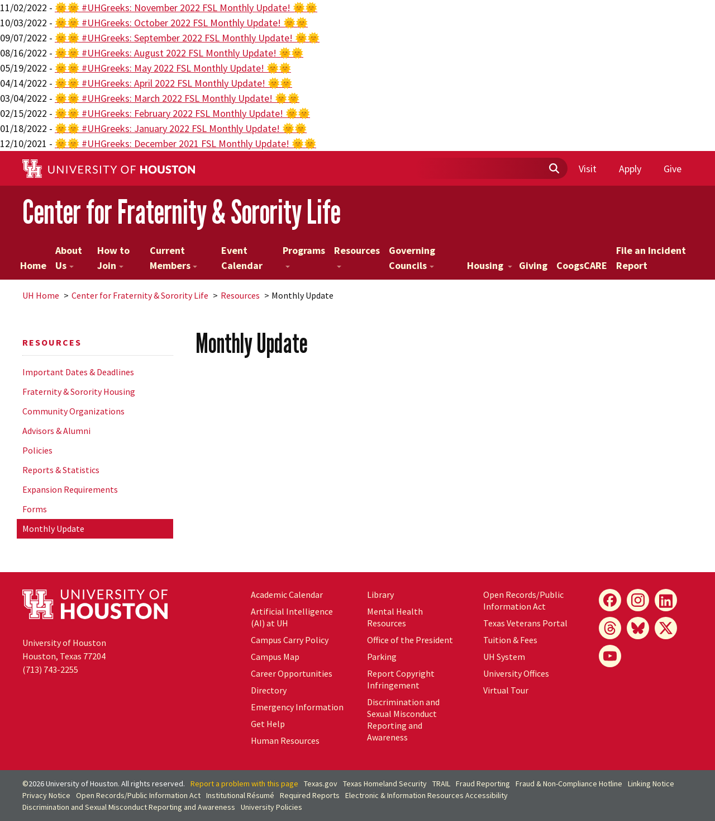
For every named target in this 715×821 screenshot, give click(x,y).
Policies (37, 450)
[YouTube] (610, 656)
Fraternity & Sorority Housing (78, 391)
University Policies (271, 807)
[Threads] (610, 628)
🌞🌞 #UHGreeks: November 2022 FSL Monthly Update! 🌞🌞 (186, 7)
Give (672, 168)
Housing (490, 265)
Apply (630, 168)
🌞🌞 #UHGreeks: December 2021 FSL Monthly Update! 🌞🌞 (185, 143)
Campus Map (275, 656)
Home (33, 265)
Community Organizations (73, 411)
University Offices (516, 673)
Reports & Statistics (60, 469)
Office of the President (410, 639)
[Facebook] (610, 600)
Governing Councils (412, 258)
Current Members (174, 258)
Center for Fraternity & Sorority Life (181, 211)
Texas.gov (320, 783)
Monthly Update (53, 528)
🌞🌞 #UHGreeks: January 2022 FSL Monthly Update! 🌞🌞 (181, 128)
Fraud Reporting (483, 783)
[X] (666, 628)
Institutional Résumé (240, 795)
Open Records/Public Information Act (523, 600)
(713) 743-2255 (50, 669)
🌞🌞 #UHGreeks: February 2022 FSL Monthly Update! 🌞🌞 (182, 113)
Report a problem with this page (244, 783)
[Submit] (553, 169)
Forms (34, 509)
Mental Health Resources (395, 617)
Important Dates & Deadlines (78, 372)
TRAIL (441, 783)
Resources (357, 256)
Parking (382, 656)
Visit (588, 168)
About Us (68, 258)
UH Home (40, 295)
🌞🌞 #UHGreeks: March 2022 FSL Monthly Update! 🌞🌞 (177, 98)
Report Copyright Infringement (401, 679)
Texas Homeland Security (385, 783)
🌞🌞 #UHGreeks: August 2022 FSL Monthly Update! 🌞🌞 (179, 52)
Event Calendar (242, 258)
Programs (304, 256)
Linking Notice (651, 783)
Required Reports (310, 795)
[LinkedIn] (666, 600)
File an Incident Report (651, 258)
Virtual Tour (505, 690)
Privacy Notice (46, 795)
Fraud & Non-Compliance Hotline (569, 783)
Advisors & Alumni (56, 430)
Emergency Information (297, 707)
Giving (533, 265)
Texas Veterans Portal (525, 623)
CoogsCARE (581, 265)
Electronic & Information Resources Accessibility (426, 795)
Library (380, 594)
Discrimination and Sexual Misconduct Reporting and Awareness (403, 719)
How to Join (113, 258)
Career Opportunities (291, 673)
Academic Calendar (287, 594)
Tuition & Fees (510, 639)
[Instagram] (638, 600)
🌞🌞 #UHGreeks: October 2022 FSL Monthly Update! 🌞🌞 (181, 22)
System (504, 656)
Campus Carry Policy (289, 639)
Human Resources (285, 740)
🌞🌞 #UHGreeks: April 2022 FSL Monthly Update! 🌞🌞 (173, 83)
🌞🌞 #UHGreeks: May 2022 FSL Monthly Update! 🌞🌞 (173, 68)
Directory (269, 690)
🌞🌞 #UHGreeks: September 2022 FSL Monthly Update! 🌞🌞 (187, 37)
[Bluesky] (638, 628)
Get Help (268, 723)
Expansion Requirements (70, 489)
